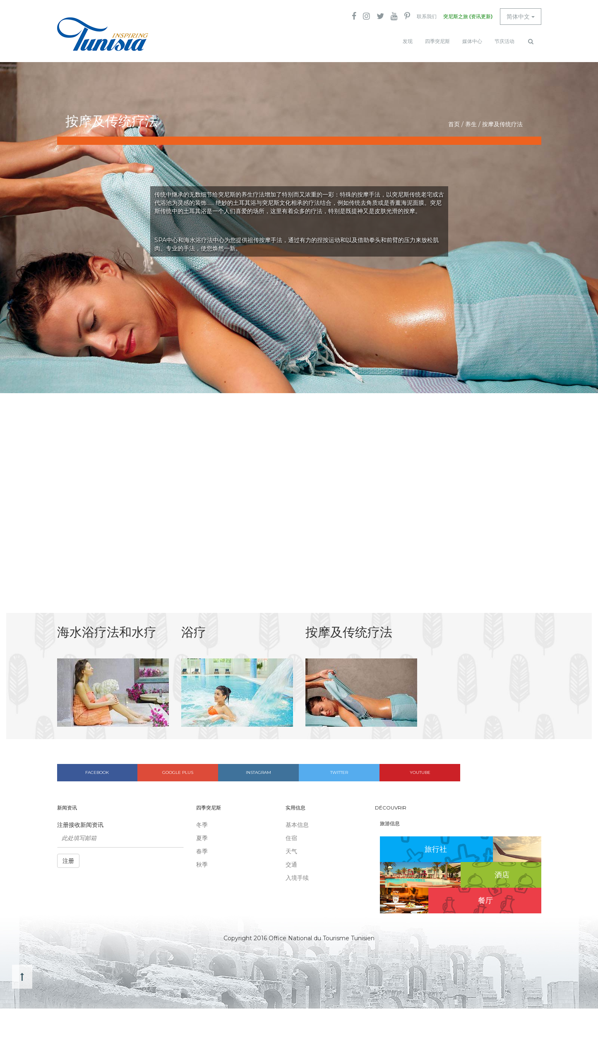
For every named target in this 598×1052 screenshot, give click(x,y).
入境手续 (297, 877)
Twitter (339, 772)
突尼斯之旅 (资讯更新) (467, 16)
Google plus (177, 772)
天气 (291, 851)
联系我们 (427, 16)
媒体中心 (472, 41)
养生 (471, 124)
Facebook (97, 772)
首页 (454, 124)
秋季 (202, 864)
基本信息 (297, 825)
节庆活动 (504, 41)
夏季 (202, 838)
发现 (408, 41)
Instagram (258, 772)
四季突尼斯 (437, 41)
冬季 (202, 825)
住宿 (291, 838)
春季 (202, 851)
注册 (68, 861)
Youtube (420, 772)
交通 (291, 864)
